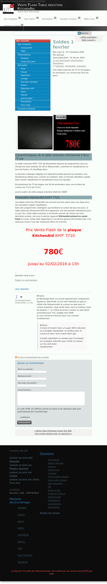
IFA (49, 487)
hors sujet (25, 105)
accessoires (54, 504)
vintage (52, 473)
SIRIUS (21, 542)
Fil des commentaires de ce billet (33, 357)
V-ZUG (21, 514)
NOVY (21, 521)
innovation (54, 507)
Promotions (26, 102)
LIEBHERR (23, 535)
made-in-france (56, 493)
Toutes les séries (50, 513)
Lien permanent (62, 60)
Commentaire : (25, 390)
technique (53, 460)
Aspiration (25, 75)
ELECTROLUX (25, 555)
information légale (58, 476)
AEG (20, 548)
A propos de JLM (18, 450)
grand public (27, 98)
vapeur (52, 466)
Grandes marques (29, 82)
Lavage (24, 78)
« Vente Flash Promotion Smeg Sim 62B (53, 431)
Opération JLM (27, 88)
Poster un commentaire (26, 280)
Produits (24, 58)
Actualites (22, 65)
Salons (24, 85)
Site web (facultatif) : (28, 383)
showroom (54, 470)
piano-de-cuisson (57, 480)
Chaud (24, 72)
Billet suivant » (89, 40)
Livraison (14, 489)
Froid (23, 69)
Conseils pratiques (26, 109)
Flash (23, 92)
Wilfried (60, 55)
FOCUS (24, 95)
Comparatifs (26, 48)
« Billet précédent (88, 37)
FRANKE (22, 508)
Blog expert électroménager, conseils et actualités (23, 1)
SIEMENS (23, 562)
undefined (25, 417)
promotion (81, 66)
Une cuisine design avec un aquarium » (53, 434)
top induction (55, 483)
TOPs (23, 51)
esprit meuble (56, 463)
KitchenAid (70, 66)
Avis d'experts (24, 44)
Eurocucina (54, 490)
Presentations (24, 55)
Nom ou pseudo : (26, 369)
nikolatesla (54, 500)
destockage (54, 497)
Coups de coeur (28, 61)
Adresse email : (25, 376)
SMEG (21, 528)
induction (59, 66)
